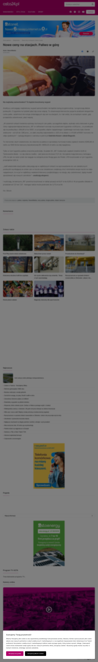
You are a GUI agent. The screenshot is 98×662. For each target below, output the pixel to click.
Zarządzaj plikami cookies (35, 653)
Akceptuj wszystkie (15, 653)
